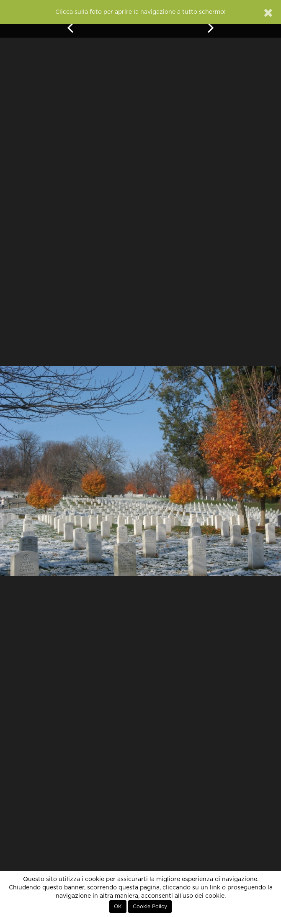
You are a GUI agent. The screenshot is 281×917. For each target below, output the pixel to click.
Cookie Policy (150, 906)
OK (118, 906)
